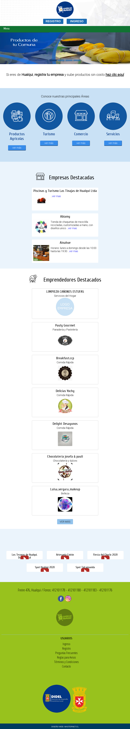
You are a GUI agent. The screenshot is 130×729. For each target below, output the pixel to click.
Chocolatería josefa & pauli (64, 456)
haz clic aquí (115, 75)
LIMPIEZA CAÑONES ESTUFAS (64, 291)
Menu (7, 28)
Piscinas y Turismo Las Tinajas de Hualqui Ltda (65, 199)
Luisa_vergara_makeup (64, 489)
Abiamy (65, 225)
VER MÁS (65, 521)
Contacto (81, 666)
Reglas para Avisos (81, 657)
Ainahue (65, 251)
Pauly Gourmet (65, 325)
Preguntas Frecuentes (81, 653)
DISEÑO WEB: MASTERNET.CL (65, 727)
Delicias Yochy (65, 391)
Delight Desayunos (64, 423)
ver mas (61, 202)
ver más (16, 147)
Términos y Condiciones (81, 662)
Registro (81, 648)
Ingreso (81, 644)
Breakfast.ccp (65, 358)
